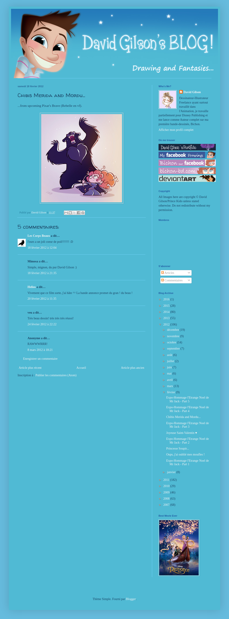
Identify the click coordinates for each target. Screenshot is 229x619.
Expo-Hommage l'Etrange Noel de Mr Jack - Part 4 (187, 409)
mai (169, 373)
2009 (166, 492)
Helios (32, 287)
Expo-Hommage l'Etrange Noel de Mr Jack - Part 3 (187, 425)
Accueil (81, 367)
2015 (166, 305)
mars (170, 386)
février (171, 392)
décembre (173, 329)
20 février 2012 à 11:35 (42, 298)
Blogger (131, 599)
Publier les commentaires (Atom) (55, 375)
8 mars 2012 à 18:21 (40, 350)
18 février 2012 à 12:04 (42, 247)
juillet (171, 361)
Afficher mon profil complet (176, 130)
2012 (166, 324)
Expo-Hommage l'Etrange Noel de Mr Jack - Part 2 (187, 440)
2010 (166, 486)
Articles (167, 273)
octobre (172, 342)
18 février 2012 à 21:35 (42, 273)
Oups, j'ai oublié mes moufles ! (185, 454)
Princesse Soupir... (177, 448)
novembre (173, 336)
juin (169, 367)
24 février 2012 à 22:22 (42, 324)
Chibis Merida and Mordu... (183, 417)
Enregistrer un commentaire (40, 358)
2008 (166, 498)
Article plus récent (30, 367)
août (170, 355)
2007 (166, 504)
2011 (166, 480)
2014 (166, 312)
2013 (166, 318)
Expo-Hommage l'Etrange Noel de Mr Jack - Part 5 (187, 399)
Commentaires (172, 280)
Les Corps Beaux (39, 235)
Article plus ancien (132, 367)
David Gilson (192, 92)
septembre (173, 348)
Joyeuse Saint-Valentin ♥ (181, 433)
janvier (171, 472)
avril (170, 380)
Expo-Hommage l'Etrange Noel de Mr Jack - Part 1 (187, 462)
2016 (166, 299)
